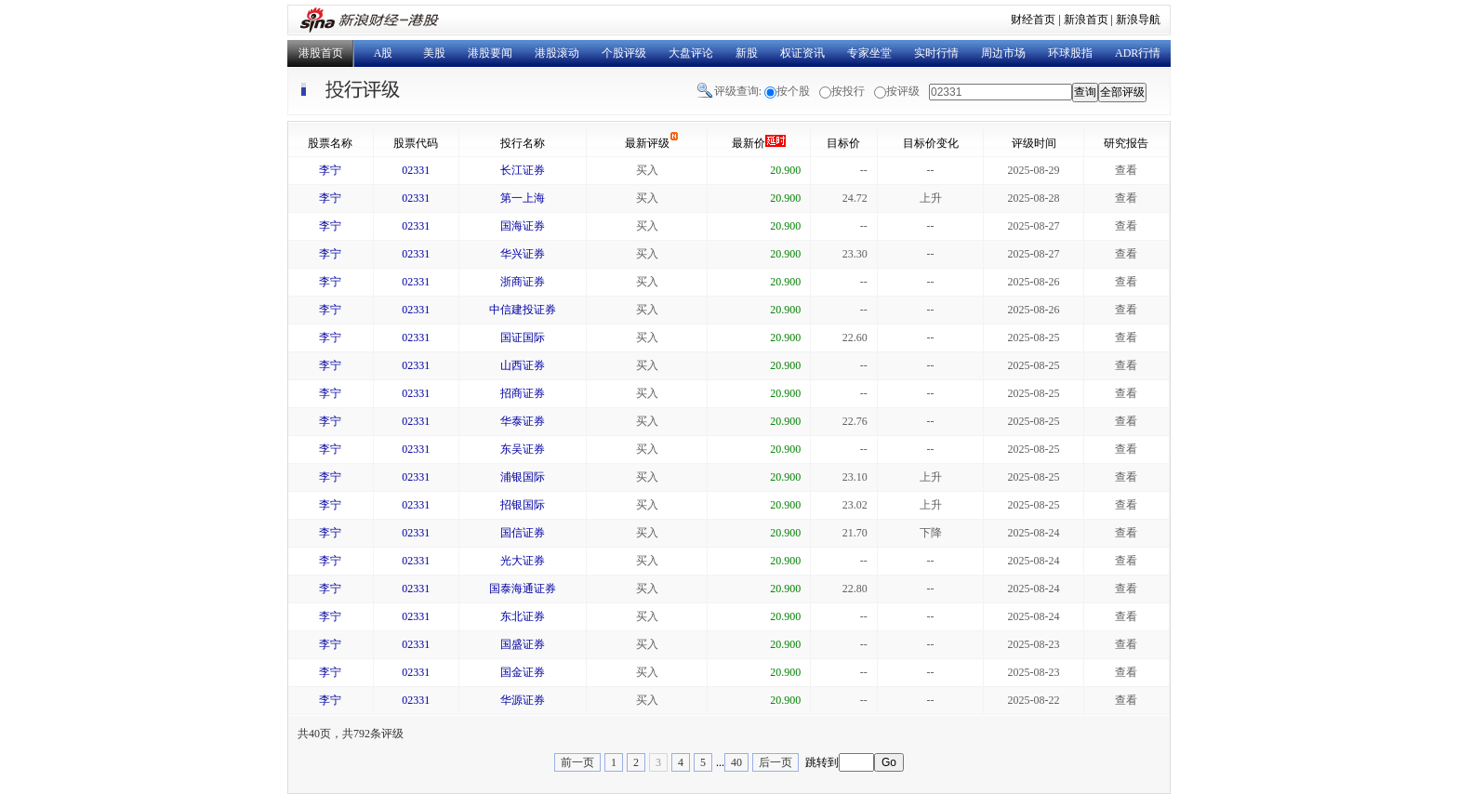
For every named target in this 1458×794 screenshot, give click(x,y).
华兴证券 (522, 253)
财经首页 (1033, 19)
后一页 (775, 762)
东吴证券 (522, 449)
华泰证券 (522, 421)
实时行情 (936, 53)
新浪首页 (1086, 19)
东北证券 (522, 616)
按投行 (848, 91)
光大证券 (522, 560)
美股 (434, 53)
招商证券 (522, 393)
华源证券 (522, 700)
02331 (416, 170)
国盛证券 (522, 644)
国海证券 (522, 225)
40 (736, 762)
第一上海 (522, 198)
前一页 (577, 762)
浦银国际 (522, 476)
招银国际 (522, 504)
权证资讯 (802, 53)
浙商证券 (522, 281)
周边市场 (1003, 53)
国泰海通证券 (522, 588)
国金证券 (522, 672)
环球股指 (1070, 53)
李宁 (330, 170)
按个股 (793, 91)
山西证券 (522, 365)
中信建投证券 (522, 309)
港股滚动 (557, 53)
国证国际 (522, 337)
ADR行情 (1137, 53)
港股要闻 (490, 53)
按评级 (903, 91)
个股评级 (624, 53)
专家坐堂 (869, 53)
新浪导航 (1138, 19)
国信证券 (522, 532)
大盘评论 (691, 53)
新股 (747, 53)
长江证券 (522, 170)
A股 (383, 53)
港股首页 (320, 53)
